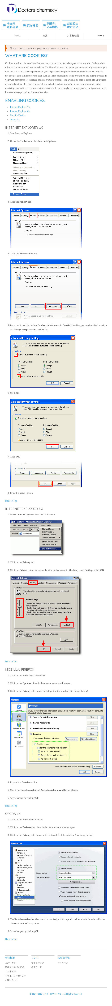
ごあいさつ (10, 963)
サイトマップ (37, 963)
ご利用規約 (10, 971)
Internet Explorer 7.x (20, 107)
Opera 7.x (15, 119)
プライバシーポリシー (15, 976)
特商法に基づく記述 (14, 967)
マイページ (63, 963)
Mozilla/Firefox (17, 115)
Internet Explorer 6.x (20, 111)
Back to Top (11, 500)
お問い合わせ (11, 980)
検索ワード (36, 967)
